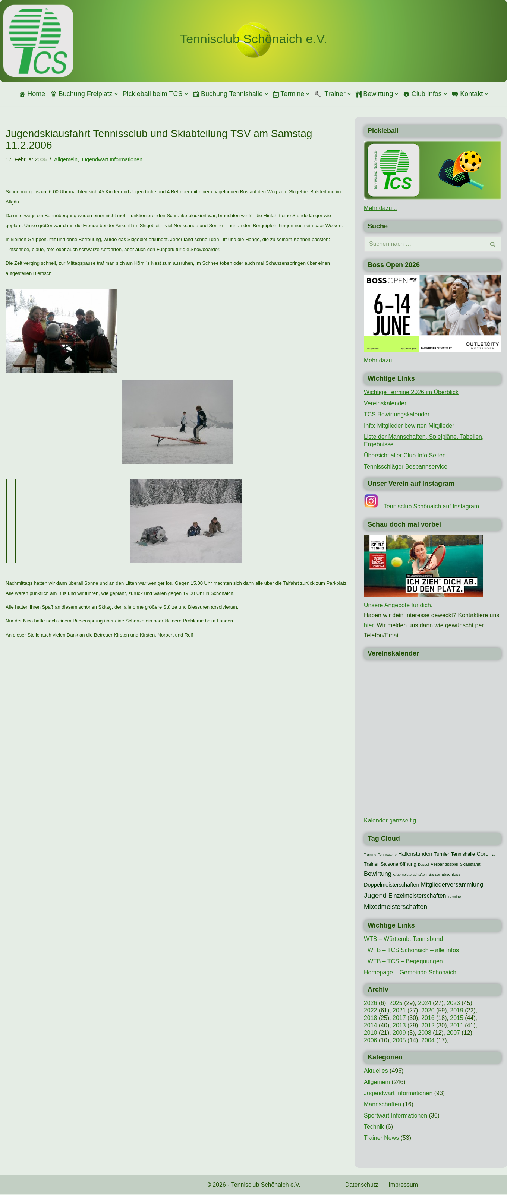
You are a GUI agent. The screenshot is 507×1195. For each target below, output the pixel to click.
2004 (428, 1041)
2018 (370, 1019)
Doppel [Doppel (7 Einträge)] (423, 865)
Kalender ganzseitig (390, 821)
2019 (457, 1011)
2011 (457, 1026)
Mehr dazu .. (380, 208)
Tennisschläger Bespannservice (406, 466)
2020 (428, 1011)
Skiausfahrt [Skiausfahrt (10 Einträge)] (470, 865)
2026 (370, 1004)
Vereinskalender (385, 403)
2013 (399, 1026)
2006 (370, 1041)
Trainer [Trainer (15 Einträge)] (371, 865)
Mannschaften (382, 1105)
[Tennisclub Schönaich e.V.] (253, 39)
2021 (399, 1011)
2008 (425, 1034)
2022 (370, 1011)
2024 (425, 1004)
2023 (453, 1004)
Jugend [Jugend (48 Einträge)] (375, 896)
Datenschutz (361, 1186)
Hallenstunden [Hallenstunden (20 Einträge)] (415, 855)
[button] (116, 94)
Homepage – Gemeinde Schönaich (410, 973)
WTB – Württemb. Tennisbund (403, 940)
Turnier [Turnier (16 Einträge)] (441, 855)
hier (369, 625)
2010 (370, 1034)
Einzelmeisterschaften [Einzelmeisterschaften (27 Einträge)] (417, 896)
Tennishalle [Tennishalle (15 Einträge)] (463, 855)
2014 (370, 1026)
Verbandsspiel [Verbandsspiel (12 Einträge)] (444, 865)
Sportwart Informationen (396, 1116)
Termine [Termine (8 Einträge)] (454, 897)
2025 (396, 1004)
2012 (428, 1026)
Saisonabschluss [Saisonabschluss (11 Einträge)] (444, 875)
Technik (374, 1128)
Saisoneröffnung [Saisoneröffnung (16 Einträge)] (398, 865)
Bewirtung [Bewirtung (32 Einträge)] (377, 874)
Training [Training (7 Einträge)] (370, 855)
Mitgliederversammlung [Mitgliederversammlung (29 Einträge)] (452, 885)
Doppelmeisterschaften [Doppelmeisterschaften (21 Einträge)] (391, 885)
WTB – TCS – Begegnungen (405, 962)
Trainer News (381, 1139)
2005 (399, 1041)
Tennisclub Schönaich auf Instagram (431, 506)
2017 (399, 1019)
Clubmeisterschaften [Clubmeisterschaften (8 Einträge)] (409, 875)
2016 (428, 1019)
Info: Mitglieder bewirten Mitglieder (409, 425)
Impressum (403, 1186)
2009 (399, 1034)
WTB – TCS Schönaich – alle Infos (413, 951)
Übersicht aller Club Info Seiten (405, 455)
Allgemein (66, 159)
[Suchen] (424, 244)
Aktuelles (376, 1072)
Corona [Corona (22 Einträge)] (485, 855)
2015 (457, 1019)
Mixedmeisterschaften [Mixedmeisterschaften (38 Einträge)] (395, 907)
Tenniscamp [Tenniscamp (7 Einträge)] (387, 855)
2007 (453, 1034)
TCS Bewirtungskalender (397, 414)
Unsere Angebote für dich (397, 605)
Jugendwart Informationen (112, 159)
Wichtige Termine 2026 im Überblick (411, 392)
